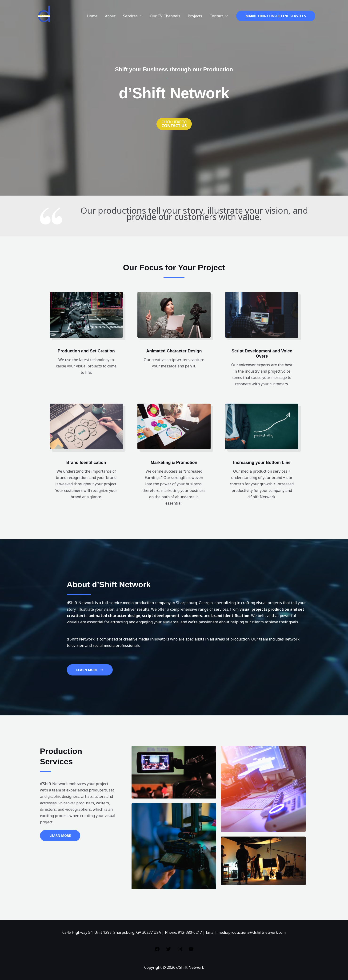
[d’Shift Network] (45, 15)
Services (130, 16)
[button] (275, 16)
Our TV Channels (165, 16)
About (110, 16)
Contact (216, 16)
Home (92, 16)
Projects (195, 16)
